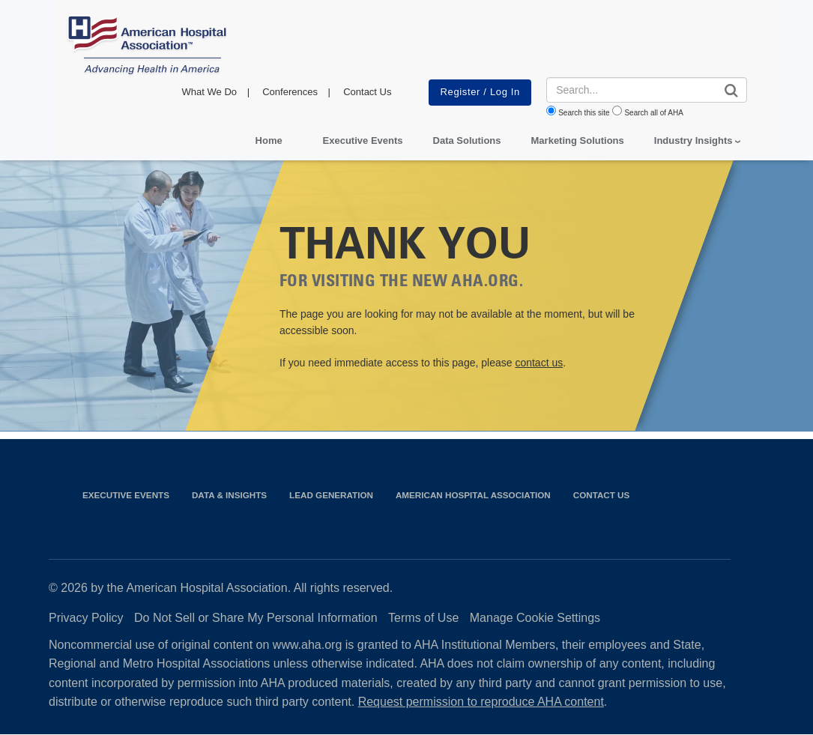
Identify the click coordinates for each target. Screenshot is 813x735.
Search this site (583, 113)
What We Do (209, 91)
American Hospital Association (473, 495)
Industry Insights (693, 140)
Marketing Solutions (577, 140)
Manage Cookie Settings (535, 617)
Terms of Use (423, 617)
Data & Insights (229, 495)
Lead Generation (331, 495)
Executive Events (363, 140)
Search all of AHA (653, 113)
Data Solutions (467, 140)
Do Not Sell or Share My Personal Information (256, 617)
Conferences (290, 91)
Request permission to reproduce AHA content (481, 701)
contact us (539, 363)
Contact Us (367, 91)
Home (269, 140)
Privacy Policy (86, 617)
